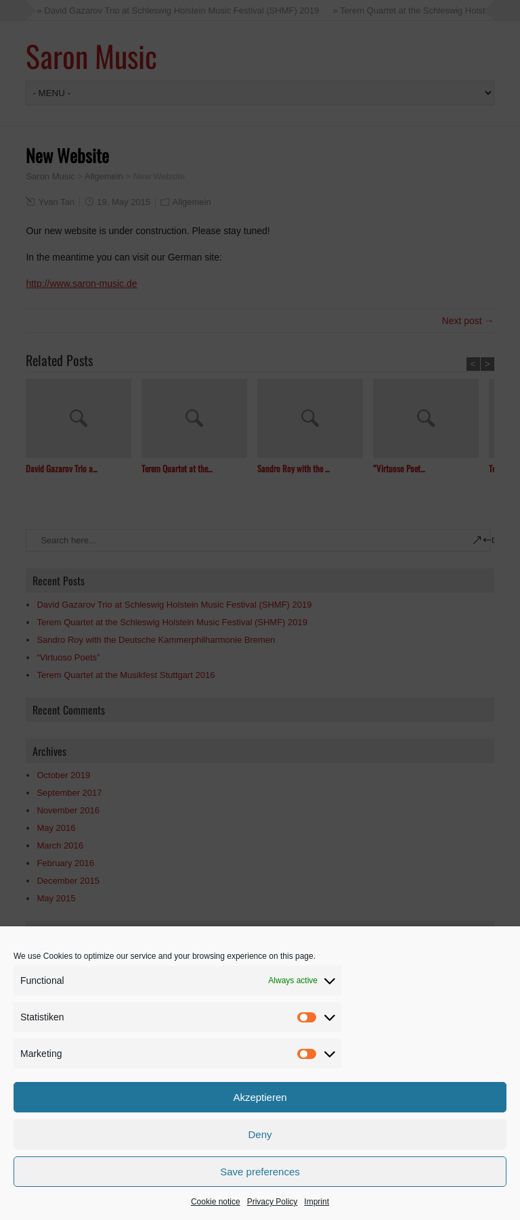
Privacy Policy (272, 1201)
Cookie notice (215, 1201)
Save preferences (260, 1171)
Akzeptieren (259, 1097)
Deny (260, 1134)
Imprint (316, 1201)
